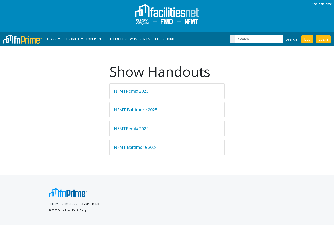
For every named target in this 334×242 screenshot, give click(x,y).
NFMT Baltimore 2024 (135, 147)
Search (291, 39)
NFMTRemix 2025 (131, 91)
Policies (54, 204)
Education (118, 39)
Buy (307, 39)
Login (323, 39)
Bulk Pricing (164, 39)
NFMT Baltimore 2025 (135, 110)
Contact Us (69, 204)
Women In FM (140, 39)
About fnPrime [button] (321, 4)
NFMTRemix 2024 (131, 128)
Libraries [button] (72, 39)
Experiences (96, 39)
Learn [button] (52, 39)
